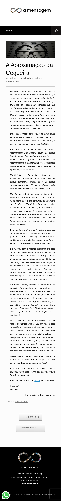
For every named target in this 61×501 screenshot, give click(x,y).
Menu (8, 30)
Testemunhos (21, 401)
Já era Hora (30, 417)
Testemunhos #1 (30, 427)
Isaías (37, 380)
